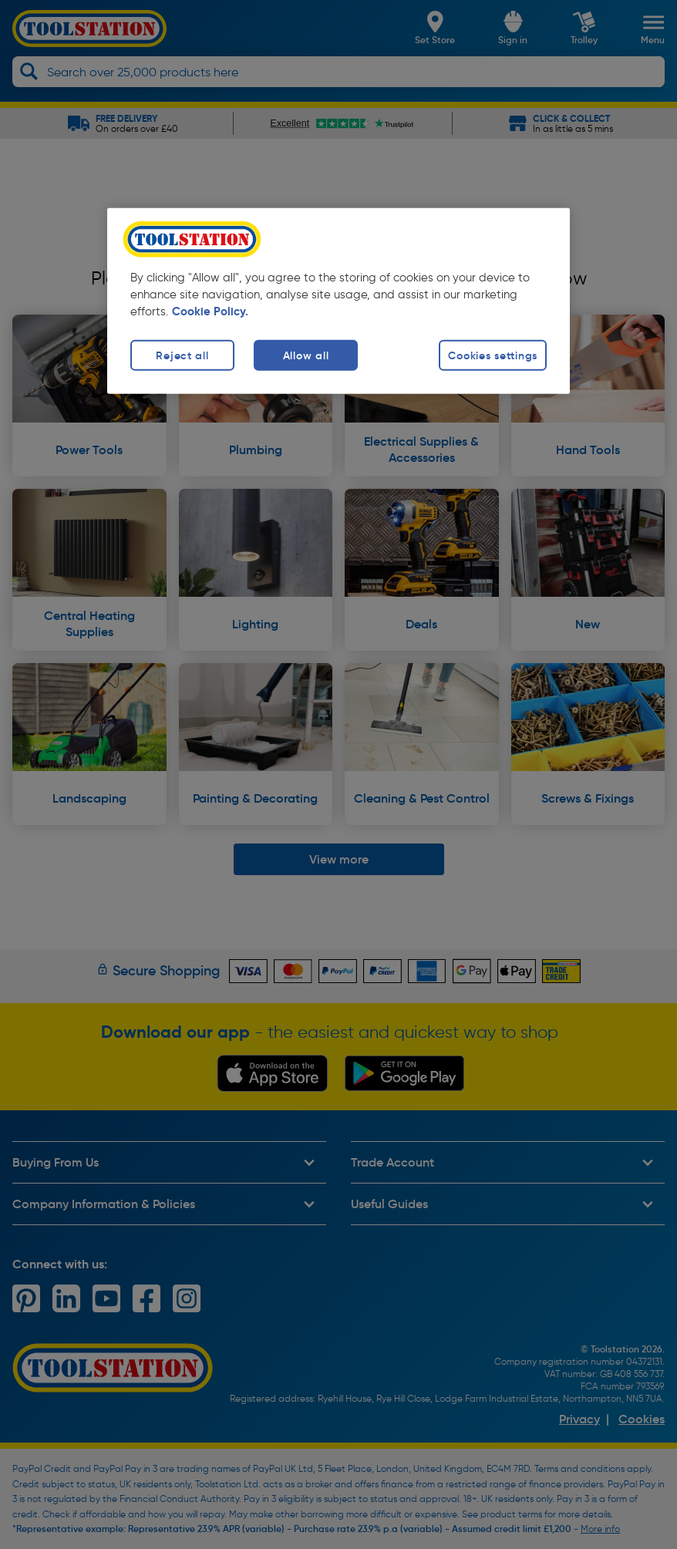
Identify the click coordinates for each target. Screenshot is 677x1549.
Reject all (182, 355)
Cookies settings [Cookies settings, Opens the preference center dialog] (492, 355)
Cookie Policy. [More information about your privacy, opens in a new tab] (210, 311)
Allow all (305, 355)
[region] (338, 301)
